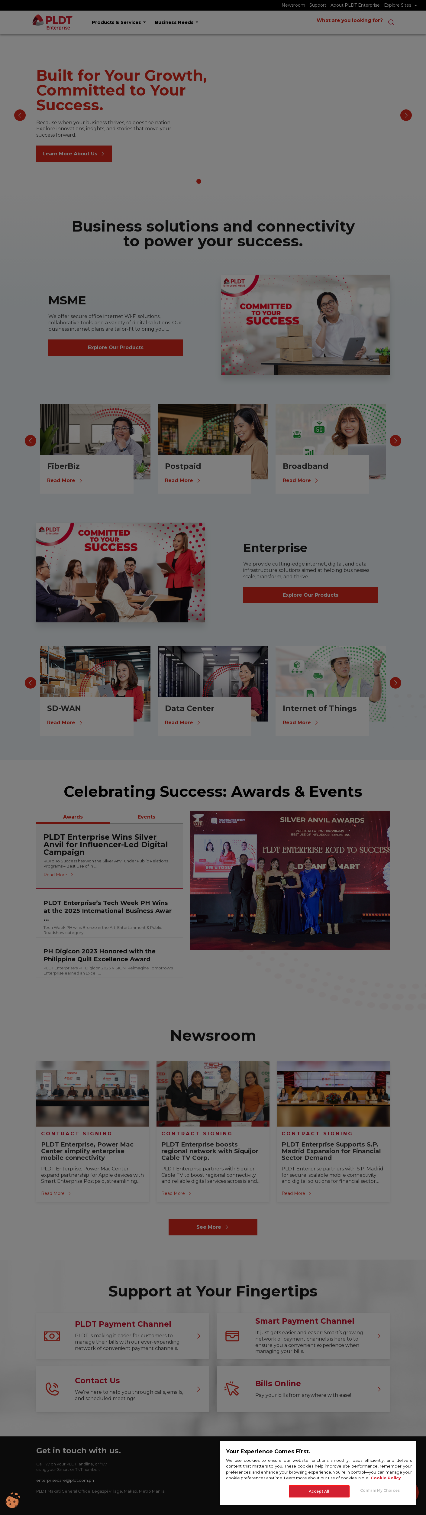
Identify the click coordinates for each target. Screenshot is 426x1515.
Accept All (319, 1491)
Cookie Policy (386, 1477)
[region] (318, 1473)
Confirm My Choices (380, 1490)
